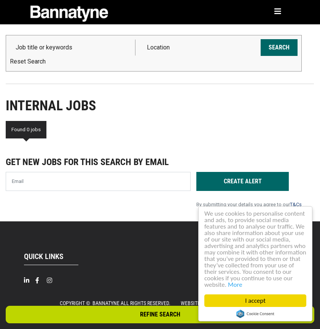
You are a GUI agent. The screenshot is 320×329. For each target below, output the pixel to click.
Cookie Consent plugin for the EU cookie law (255, 314)
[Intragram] (52, 280)
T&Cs (296, 204)
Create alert (243, 181)
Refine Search (160, 314)
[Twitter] (64, 284)
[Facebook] (41, 280)
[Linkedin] (29, 280)
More (235, 285)
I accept (255, 301)
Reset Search (28, 62)
